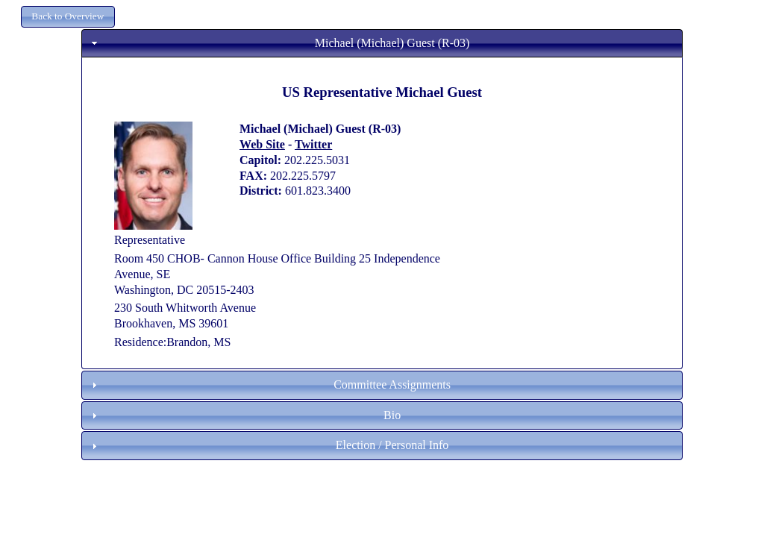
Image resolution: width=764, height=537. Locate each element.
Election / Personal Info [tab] (268, 445)
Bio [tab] (244, 415)
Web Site (262, 144)
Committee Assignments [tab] (269, 384)
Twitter (313, 144)
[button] (68, 17)
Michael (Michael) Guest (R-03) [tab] (279, 43)
